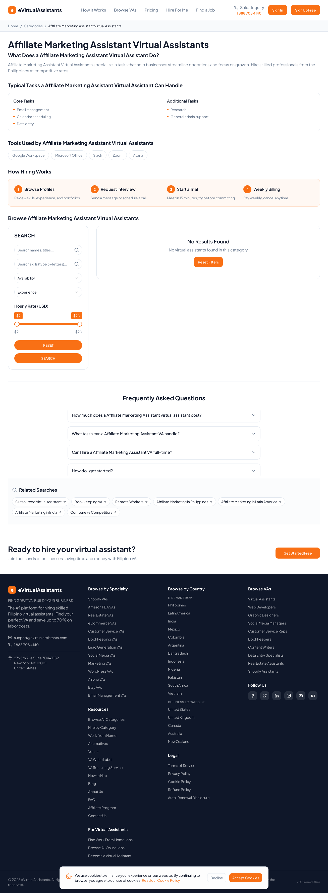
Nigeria (174, 669)
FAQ (91, 799)
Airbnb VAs (96, 679)
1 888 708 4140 (26, 644)
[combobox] (48, 278)
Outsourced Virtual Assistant (40, 501)
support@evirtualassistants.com (40, 637)
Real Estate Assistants (266, 663)
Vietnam (175, 693)
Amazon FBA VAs (101, 607)
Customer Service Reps (267, 631)
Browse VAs (125, 10)
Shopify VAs (98, 599)
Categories (33, 26)
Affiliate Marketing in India (38, 512)
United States (179, 709)
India (172, 621)
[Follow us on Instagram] (288, 695)
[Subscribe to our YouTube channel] (300, 695)
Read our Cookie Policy (161, 882)
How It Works (93, 10)
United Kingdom (181, 717)
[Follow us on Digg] (312, 695)
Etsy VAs (95, 687)
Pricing (151, 10)
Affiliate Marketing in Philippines (184, 501)
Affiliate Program (102, 807)
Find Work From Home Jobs (110, 839)
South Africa (178, 685)
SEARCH (48, 358)
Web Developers (262, 607)
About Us (95, 791)
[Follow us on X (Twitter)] (264, 695)
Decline (216, 879)
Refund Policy (179, 789)
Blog (92, 783)
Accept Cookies (245, 879)
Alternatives (98, 743)
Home (13, 26)
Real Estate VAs (100, 615)
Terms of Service (181, 765)
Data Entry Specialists (266, 655)
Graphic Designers (263, 615)
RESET (48, 345)
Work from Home (102, 735)
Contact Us (97, 815)
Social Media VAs (102, 655)
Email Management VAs (107, 695)
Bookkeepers (259, 639)
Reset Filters (208, 262)
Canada (174, 725)
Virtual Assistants (262, 599)
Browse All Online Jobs (106, 847)
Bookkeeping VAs (103, 639)
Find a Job (205, 10)
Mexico (174, 629)
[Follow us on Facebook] (252, 695)
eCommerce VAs (102, 623)
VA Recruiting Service (105, 767)
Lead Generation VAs (105, 647)
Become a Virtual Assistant (109, 855)
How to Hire (97, 775)
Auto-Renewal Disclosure (189, 797)
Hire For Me (177, 10)
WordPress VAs (100, 671)
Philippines (177, 605)
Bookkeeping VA (91, 501)
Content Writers (261, 647)
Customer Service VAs (106, 631)
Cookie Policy (179, 781)
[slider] (16, 324)
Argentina (176, 645)
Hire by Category (102, 727)
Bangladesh (178, 653)
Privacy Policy (179, 773)
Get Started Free (298, 553)
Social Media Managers (267, 623)
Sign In (277, 10)
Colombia (176, 637)
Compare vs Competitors (93, 512)
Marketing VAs (100, 663)
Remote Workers (131, 501)
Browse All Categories (106, 719)
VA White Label (100, 759)
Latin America (179, 613)
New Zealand (178, 741)
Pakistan (175, 677)
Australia (175, 733)
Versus (93, 751)
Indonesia (176, 661)
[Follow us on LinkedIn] (276, 695)
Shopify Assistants (263, 671)
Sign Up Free (305, 10)
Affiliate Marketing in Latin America (251, 501)
